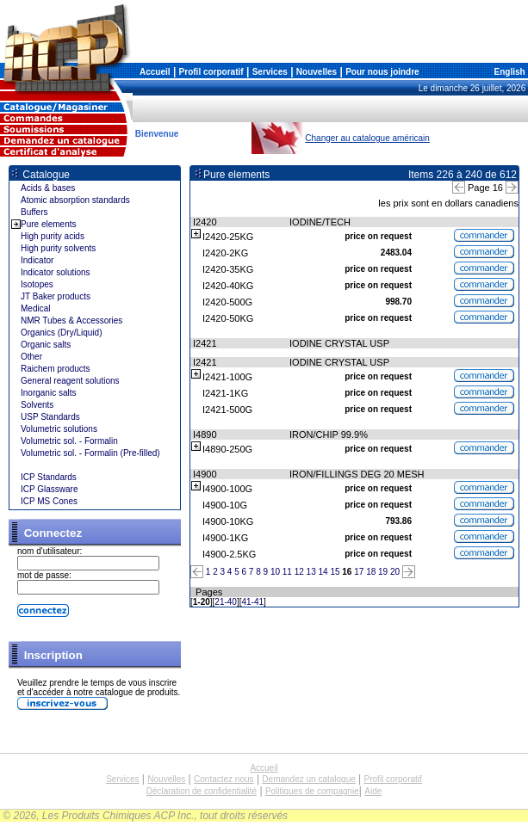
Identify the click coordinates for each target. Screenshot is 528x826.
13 (311, 571)
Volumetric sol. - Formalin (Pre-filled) (90, 453)
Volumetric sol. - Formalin (69, 441)
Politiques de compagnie (312, 791)
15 (334, 571)
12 (299, 571)
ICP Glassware (49, 489)
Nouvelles (316, 72)
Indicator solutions (55, 272)
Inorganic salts (48, 393)
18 (371, 571)
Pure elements (48, 224)
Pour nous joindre (382, 72)
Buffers (34, 212)
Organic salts (46, 344)
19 (383, 571)
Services (270, 72)
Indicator (37, 260)
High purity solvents (58, 248)
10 (275, 571)
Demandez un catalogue (308, 779)
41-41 (253, 602)
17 (358, 571)
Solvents (37, 405)
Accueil (155, 72)
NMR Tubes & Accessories (71, 320)
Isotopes (37, 284)
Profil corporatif (211, 72)
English (508, 72)
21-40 (225, 602)
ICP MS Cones (49, 501)
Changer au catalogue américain (367, 138)
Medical (35, 308)
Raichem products (55, 368)
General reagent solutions (70, 380)
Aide (373, 791)
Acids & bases (48, 188)
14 (323, 571)
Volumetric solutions (59, 429)
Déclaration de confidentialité (201, 791)
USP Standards (50, 417)
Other (31, 356)
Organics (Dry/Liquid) (61, 332)
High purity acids (52, 236)
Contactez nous (224, 779)
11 (287, 571)
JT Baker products (55, 296)
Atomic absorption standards (75, 200)
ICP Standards (49, 477)
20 (395, 571)
